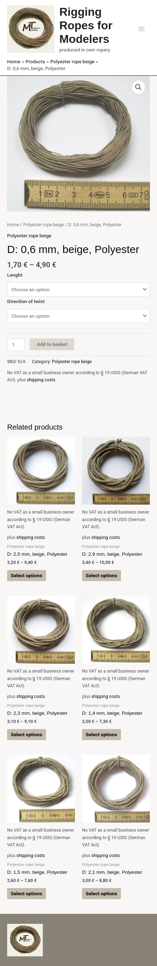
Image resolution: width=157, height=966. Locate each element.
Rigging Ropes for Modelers (85, 25)
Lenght (14, 275)
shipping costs (41, 379)
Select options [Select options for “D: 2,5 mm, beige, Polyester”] (26, 575)
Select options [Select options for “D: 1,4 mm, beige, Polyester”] (101, 734)
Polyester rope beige (43, 224)
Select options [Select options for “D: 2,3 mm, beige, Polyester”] (26, 734)
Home (13, 224)
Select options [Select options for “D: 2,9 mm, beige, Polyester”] (101, 575)
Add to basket (52, 344)
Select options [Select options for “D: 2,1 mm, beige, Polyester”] (101, 893)
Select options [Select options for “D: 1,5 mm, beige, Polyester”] (26, 893)
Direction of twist (26, 301)
